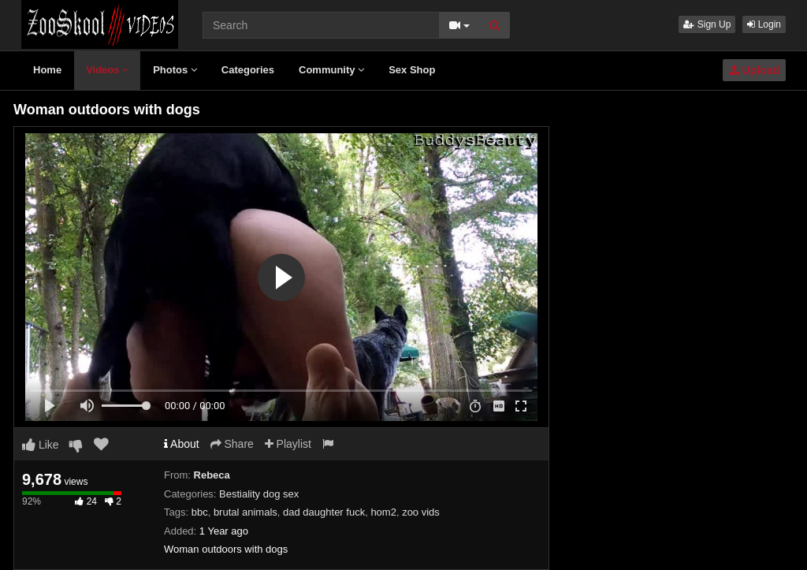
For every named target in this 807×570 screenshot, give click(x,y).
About (181, 444)
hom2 (383, 512)
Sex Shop (412, 70)
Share (232, 444)
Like (40, 444)
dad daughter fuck (324, 512)
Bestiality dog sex (259, 494)
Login (764, 24)
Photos (175, 70)
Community (331, 70)
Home (47, 70)
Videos (107, 70)
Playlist (288, 444)
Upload (754, 70)
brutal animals (245, 512)
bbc (200, 512)
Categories (247, 70)
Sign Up (707, 24)
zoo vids (421, 512)
